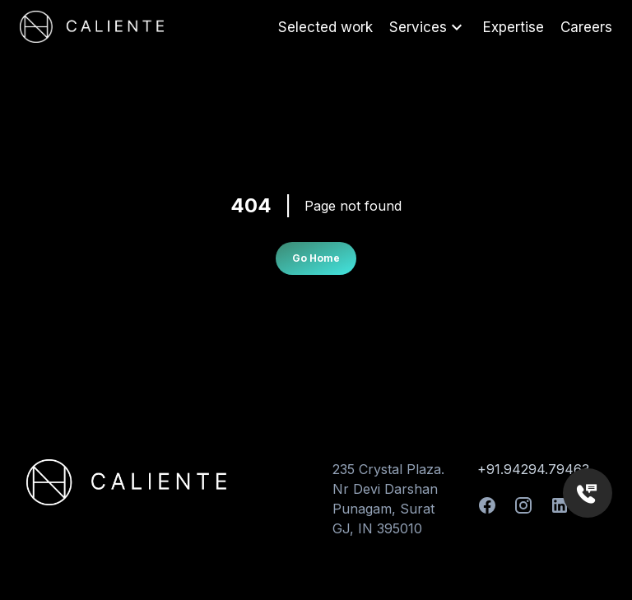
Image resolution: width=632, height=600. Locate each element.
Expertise (513, 27)
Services (428, 27)
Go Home (316, 258)
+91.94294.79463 (533, 469)
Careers (586, 27)
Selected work (325, 27)
